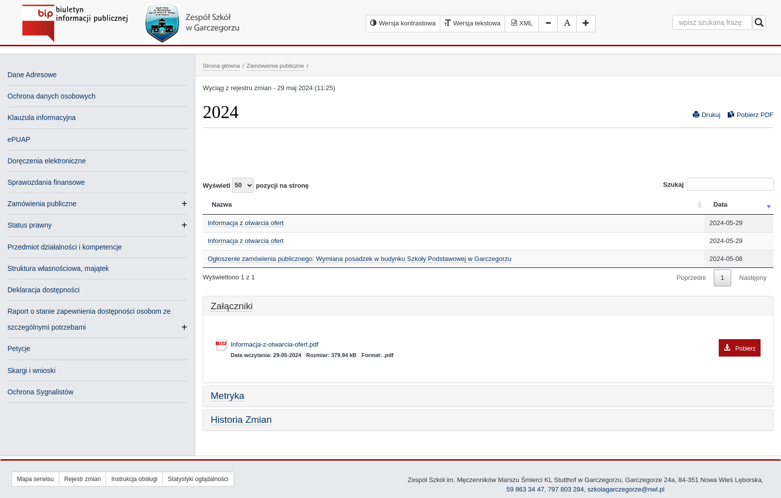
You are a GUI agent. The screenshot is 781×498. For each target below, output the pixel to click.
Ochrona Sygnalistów (40, 392)
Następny (753, 277)
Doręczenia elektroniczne (46, 161)
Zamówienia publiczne (42, 204)
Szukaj (718, 184)
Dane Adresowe (32, 75)
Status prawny (29, 225)
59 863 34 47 (525, 489)
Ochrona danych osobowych (51, 96)
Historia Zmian (241, 419)
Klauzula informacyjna (41, 118)
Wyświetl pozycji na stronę (256, 185)
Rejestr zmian (82, 479)
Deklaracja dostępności (43, 290)
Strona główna (221, 65)
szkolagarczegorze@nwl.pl (625, 489)
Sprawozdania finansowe (46, 182)
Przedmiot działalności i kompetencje (64, 247)
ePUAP (18, 139)
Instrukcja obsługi (134, 479)
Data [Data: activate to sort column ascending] (720, 204)
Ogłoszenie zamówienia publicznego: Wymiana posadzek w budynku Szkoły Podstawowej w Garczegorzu (360, 258)
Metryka (228, 395)
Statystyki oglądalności (198, 479)
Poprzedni (691, 277)
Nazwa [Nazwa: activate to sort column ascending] (222, 204)
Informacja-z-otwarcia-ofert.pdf (496, 345)
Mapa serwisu (35, 479)
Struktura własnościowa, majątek (58, 268)
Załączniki (232, 306)
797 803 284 (566, 489)
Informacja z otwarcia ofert (245, 223)
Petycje (18, 349)
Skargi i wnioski (31, 370)
